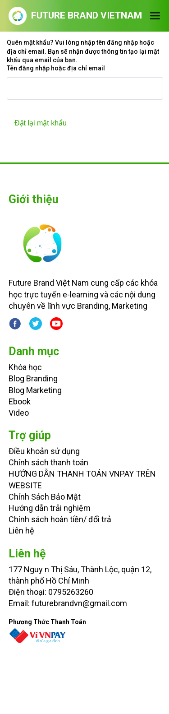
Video (19, 412)
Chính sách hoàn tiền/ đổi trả (60, 519)
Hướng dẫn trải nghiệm (50, 508)
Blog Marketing (35, 390)
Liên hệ (21, 530)
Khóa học (25, 367)
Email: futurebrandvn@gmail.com (68, 603)
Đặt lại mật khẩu (40, 123)
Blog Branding (33, 378)
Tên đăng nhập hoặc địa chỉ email (56, 68)
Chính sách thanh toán (48, 462)
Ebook (20, 401)
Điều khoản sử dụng (44, 451)
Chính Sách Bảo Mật (45, 496)
